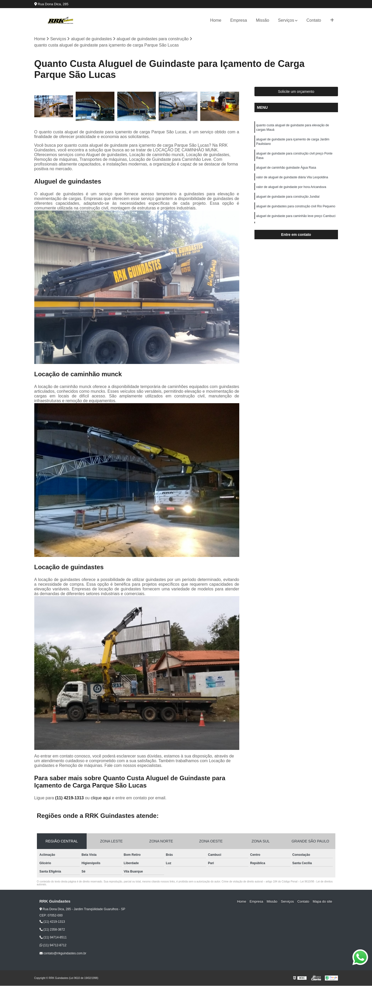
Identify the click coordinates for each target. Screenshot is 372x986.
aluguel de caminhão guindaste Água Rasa (286, 169)
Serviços (286, 20)
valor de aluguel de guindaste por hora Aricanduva (291, 189)
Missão (262, 20)
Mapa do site (322, 902)
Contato (313, 20)
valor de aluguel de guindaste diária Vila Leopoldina (292, 179)
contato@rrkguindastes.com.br (63, 953)
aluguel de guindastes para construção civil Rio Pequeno (295, 209)
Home (215, 20)
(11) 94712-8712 (53, 945)
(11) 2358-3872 (52, 930)
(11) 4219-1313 (70, 798)
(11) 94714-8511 (53, 937)
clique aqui (101, 798)
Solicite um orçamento (296, 92)
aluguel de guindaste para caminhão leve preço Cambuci (296, 219)
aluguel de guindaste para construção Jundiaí (288, 199)
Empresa (238, 20)
